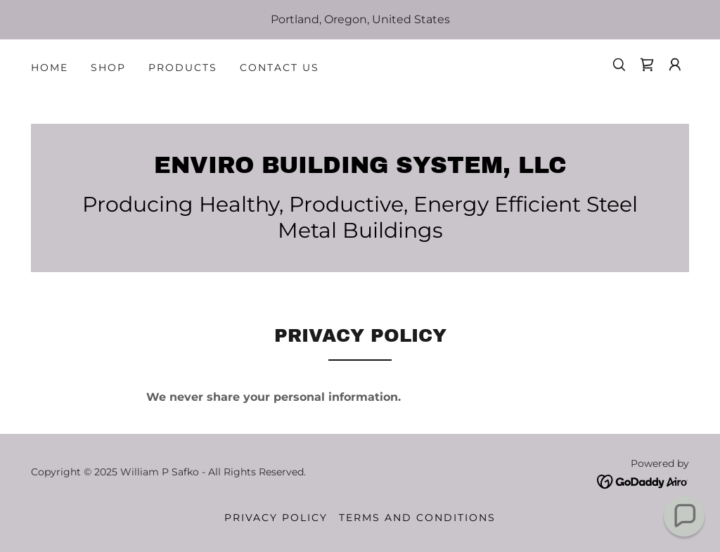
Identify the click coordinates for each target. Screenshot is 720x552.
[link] (647, 65)
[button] (675, 65)
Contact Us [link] (279, 67)
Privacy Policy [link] (276, 517)
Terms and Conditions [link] (417, 517)
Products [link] (182, 67)
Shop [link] (108, 67)
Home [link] (49, 67)
